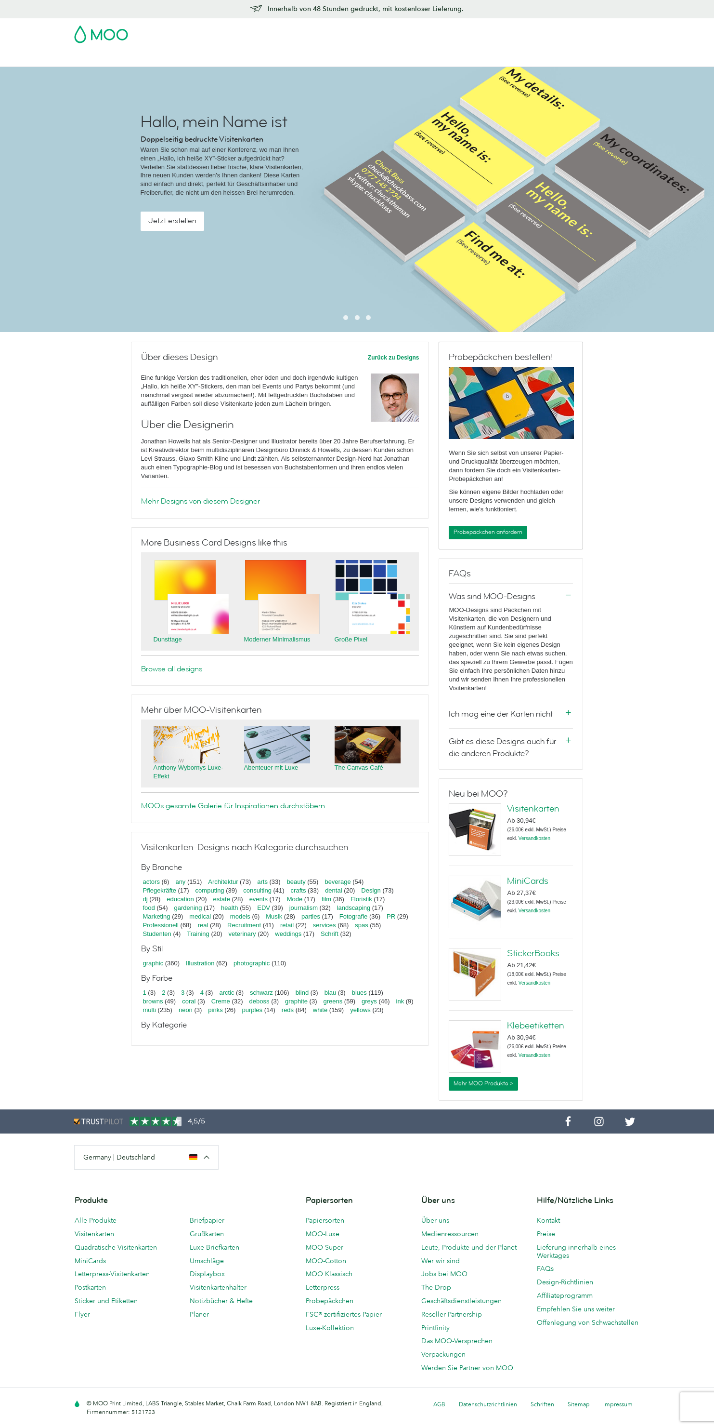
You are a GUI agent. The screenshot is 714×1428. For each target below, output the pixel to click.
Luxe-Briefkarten (214, 1247)
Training (198, 933)
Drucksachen (293, 58)
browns (153, 1001)
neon (186, 1010)
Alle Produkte (96, 1220)
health (229, 907)
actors (151, 881)
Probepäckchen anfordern (488, 532)
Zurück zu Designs (393, 357)
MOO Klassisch (329, 1273)
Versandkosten (534, 838)
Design (370, 890)
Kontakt (548, 1220)
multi (149, 1010)
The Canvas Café (359, 767)
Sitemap (579, 1404)
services (324, 925)
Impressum (618, 1404)
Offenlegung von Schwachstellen (587, 1322)
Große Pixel (351, 639)
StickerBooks (533, 953)
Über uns (435, 1220)
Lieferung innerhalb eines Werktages (576, 1251)
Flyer (252, 58)
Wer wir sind (440, 1260)
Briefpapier (207, 1220)
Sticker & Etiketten (204, 58)
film (326, 899)
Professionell (161, 925)
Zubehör (341, 58)
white (320, 1010)
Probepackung (444, 31)
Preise (546, 1233)
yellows (360, 1010)
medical (200, 916)
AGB (439, 1404)
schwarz (261, 992)
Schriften (542, 1404)
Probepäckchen (329, 1300)
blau (331, 992)
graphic (153, 963)
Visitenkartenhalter (218, 1287)
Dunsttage (168, 639)
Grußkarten (207, 1233)
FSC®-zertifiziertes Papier (344, 1314)
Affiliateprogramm (565, 1295)
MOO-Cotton (326, 1260)
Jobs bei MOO (444, 1273)
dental (333, 890)
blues (359, 992)
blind (302, 992)
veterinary (242, 933)
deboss (259, 1001)
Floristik (361, 899)
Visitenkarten (95, 58)
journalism (303, 907)
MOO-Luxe (322, 1233)
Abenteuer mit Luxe (271, 767)
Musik (275, 916)
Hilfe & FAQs (511, 58)
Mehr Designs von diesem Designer (200, 501)
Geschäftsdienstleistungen (410, 58)
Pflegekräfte (159, 890)
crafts (298, 890)
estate (221, 899)
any (180, 881)
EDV (263, 907)
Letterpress (322, 1287)
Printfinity (435, 1327)
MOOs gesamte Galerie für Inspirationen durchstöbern (233, 806)
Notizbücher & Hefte (221, 1300)
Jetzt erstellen (172, 220)
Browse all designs (171, 669)
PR (391, 916)
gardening (188, 907)
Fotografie (353, 916)
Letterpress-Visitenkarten (112, 1273)
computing (209, 890)
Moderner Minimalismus (277, 639)
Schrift (329, 933)
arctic (226, 992)
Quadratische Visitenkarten (116, 1247)
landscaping (353, 907)
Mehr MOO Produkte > (483, 1083)
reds (288, 1010)
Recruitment (244, 925)
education (180, 899)
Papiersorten (325, 1220)
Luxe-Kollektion (330, 1327)
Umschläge (207, 1260)
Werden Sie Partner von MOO (467, 1367)
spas (361, 925)
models (240, 916)
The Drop (436, 1287)
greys (369, 1001)
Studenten (157, 933)
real (203, 925)
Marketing (156, 916)
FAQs (545, 1268)
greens (333, 1001)
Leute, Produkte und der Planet (469, 1247)
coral (188, 1001)
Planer (199, 1314)
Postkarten (145, 58)
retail (287, 925)
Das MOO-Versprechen (457, 1340)
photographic (252, 963)
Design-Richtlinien (565, 1282)
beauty (296, 881)
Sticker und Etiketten (106, 1300)
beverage (338, 881)
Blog (472, 58)
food (149, 907)
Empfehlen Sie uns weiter (576, 1309)
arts (262, 881)
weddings (288, 933)
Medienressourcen (450, 1233)
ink (400, 1001)
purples (252, 1010)
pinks (215, 1010)
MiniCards (527, 881)
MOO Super (324, 1247)
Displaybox (207, 1273)
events (258, 899)
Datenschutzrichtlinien (488, 1404)
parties (310, 916)
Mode (295, 899)
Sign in (522, 31)
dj (145, 899)
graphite (296, 1001)
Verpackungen (443, 1354)
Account (490, 31)
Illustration (200, 963)
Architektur (223, 881)
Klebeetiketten (535, 1025)
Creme (220, 1001)
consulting (257, 890)
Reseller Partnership (451, 1314)
